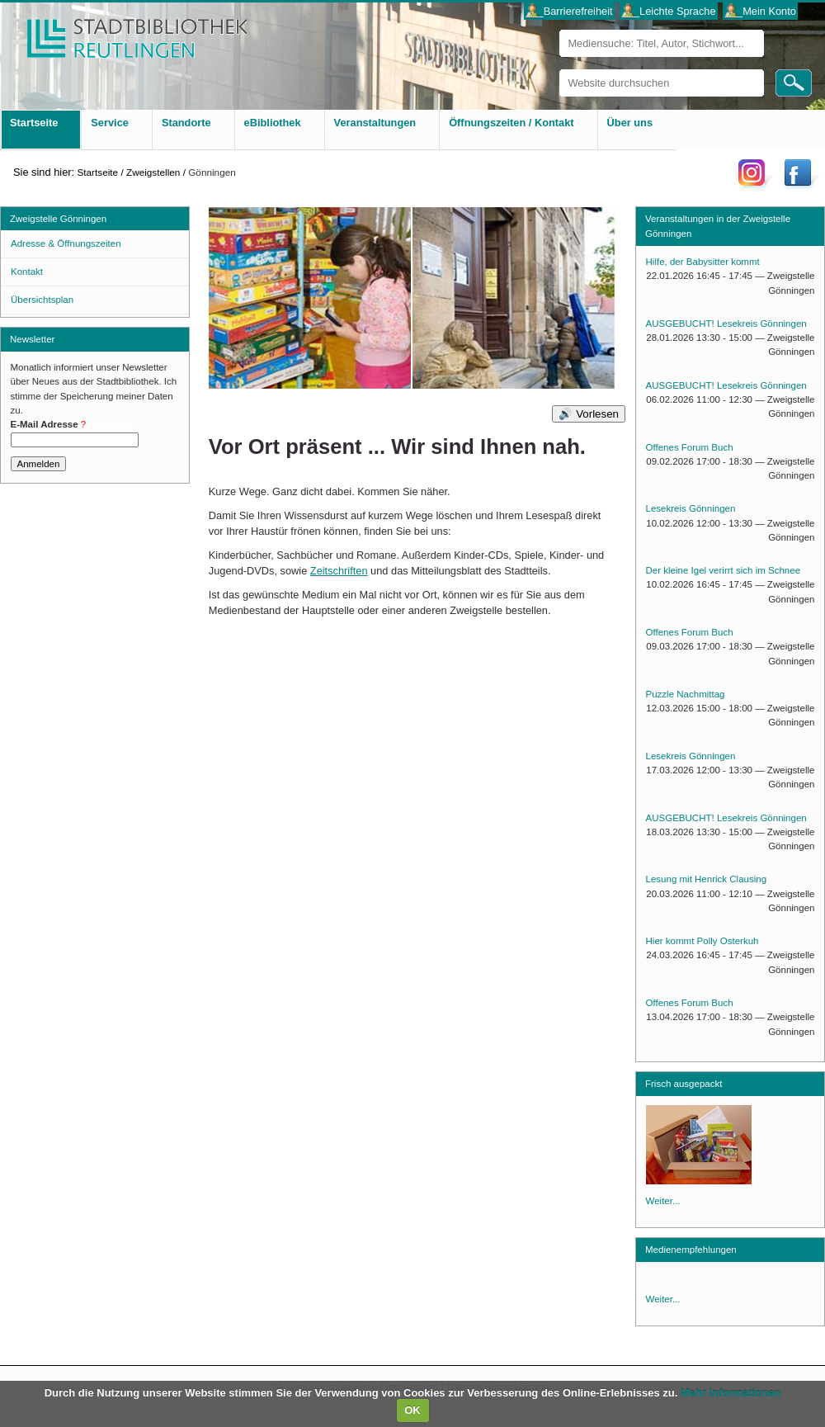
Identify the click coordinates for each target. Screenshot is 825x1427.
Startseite (97, 172)
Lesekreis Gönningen (691, 508)
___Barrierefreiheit (569, 11)
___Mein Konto (760, 11)
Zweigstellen (153, 172)
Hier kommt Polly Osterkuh (702, 941)
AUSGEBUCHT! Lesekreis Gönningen (726, 323)
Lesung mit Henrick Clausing (706, 879)
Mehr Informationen (730, 1393)
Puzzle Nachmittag (685, 694)
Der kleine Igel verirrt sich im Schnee (723, 570)
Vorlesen (597, 414)
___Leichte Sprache (669, 11)
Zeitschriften (339, 571)
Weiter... (663, 1201)
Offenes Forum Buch (689, 447)
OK (412, 1410)
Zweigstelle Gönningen (58, 219)
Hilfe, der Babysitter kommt (703, 262)
